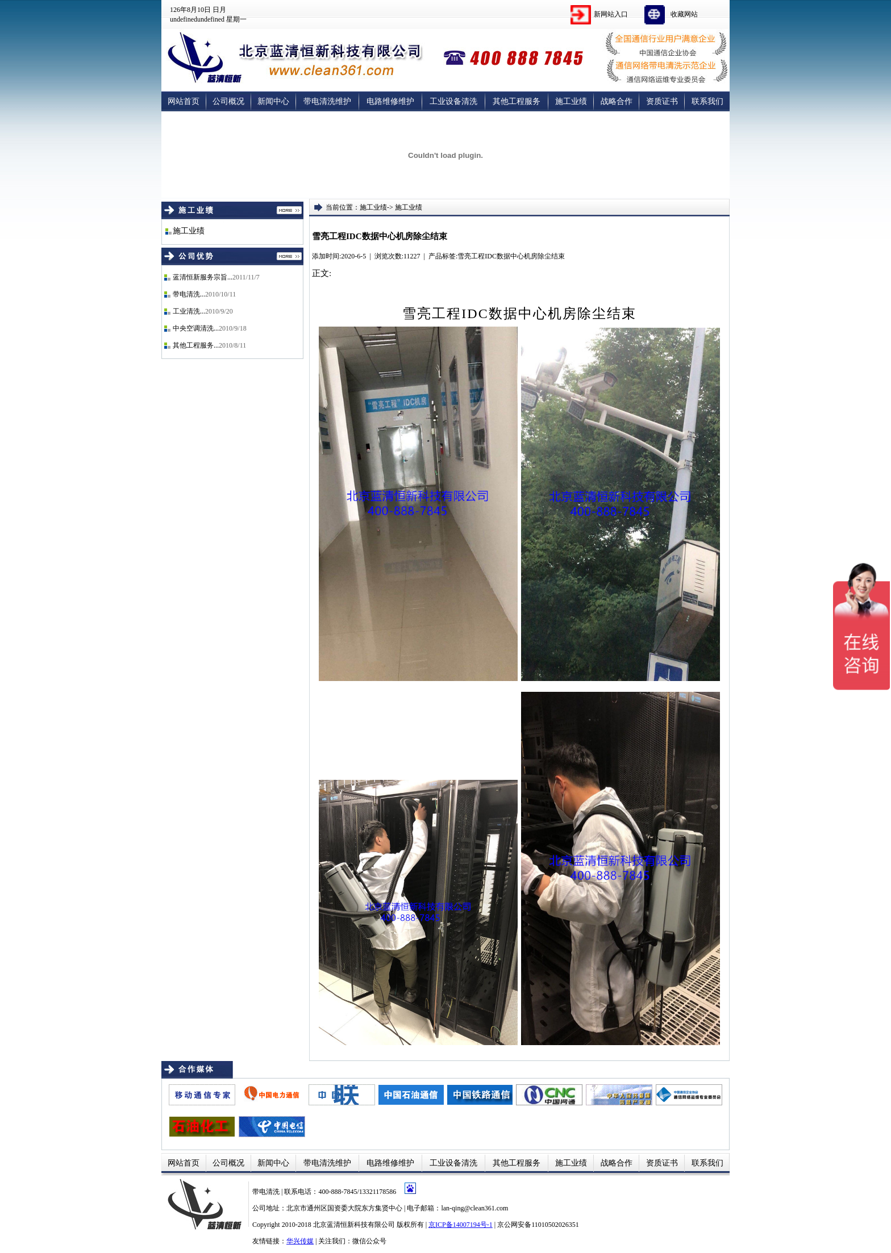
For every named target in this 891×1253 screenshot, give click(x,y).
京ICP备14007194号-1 (460, 1225)
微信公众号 (369, 1241)
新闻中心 (273, 101)
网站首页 (183, 101)
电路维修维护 (390, 101)
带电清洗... (189, 294)
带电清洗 (266, 1192)
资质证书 (662, 101)
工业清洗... (189, 311)
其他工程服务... (196, 345)
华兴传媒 (300, 1241)
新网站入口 (611, 14)
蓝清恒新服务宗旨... (202, 277)
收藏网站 (684, 14)
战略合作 (616, 101)
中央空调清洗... (196, 328)
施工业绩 (571, 101)
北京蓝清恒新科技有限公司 (354, 1225)
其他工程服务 (516, 101)
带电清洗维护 (327, 101)
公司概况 (228, 101)
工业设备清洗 (453, 101)
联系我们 (707, 101)
